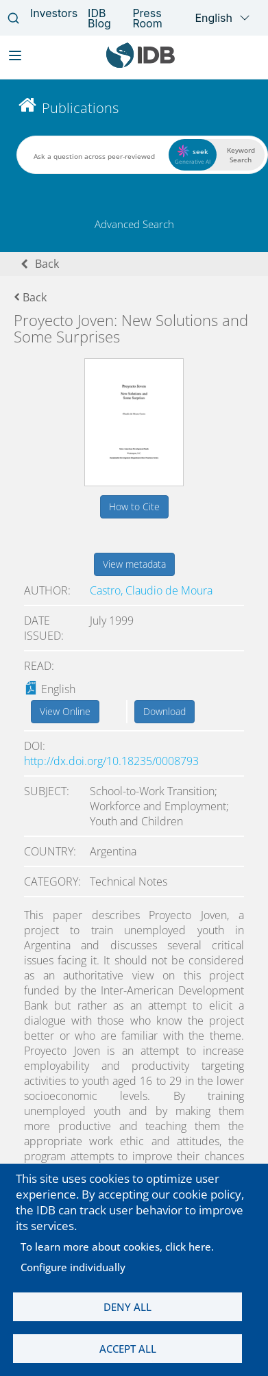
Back (47, 263)
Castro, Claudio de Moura (151, 590)
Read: (39, 665)
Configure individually (73, 1267)
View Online (65, 711)
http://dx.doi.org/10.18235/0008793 (111, 760)
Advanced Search (134, 224)
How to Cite (134, 506)
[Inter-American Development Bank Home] (140, 64)
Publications (80, 108)
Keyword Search (241, 154)
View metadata (134, 564)
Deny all (127, 1307)
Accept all (127, 1348)
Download (164, 711)
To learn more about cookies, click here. (117, 1246)
